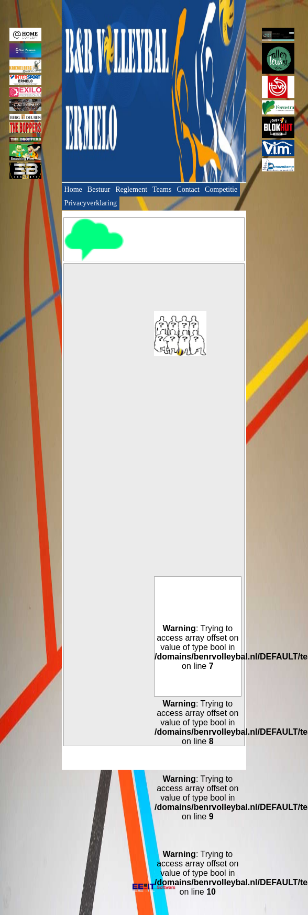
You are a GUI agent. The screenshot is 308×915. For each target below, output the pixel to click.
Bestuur (99, 189)
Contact (188, 189)
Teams (161, 189)
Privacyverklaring (90, 203)
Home (73, 189)
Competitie (221, 189)
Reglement (131, 189)
